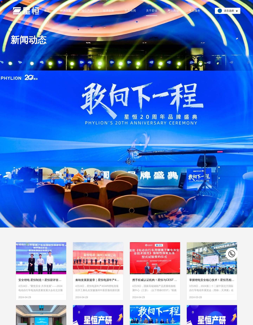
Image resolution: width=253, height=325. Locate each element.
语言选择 (228, 11)
